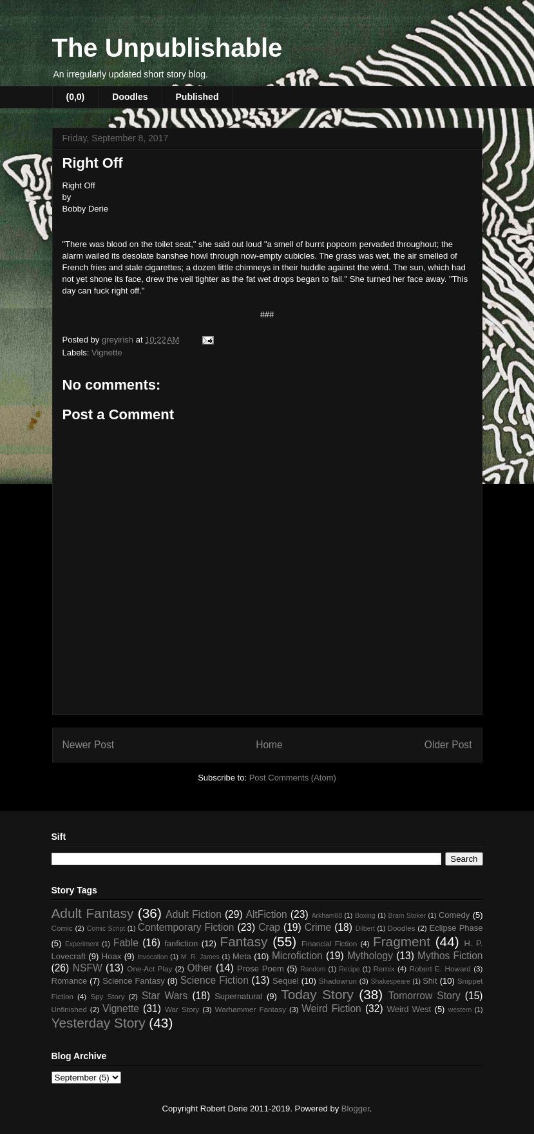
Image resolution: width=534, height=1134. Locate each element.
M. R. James (200, 956)
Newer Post (88, 744)
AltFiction (266, 914)
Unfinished (69, 1009)
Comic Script (106, 928)
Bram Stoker (407, 915)
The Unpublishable (167, 48)
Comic (62, 928)
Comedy (454, 915)
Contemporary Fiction (186, 927)
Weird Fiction (331, 1008)
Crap (269, 927)
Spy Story (107, 996)
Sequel (285, 981)
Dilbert (365, 928)
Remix (383, 968)
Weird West (409, 1009)
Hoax (111, 956)
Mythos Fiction (449, 955)
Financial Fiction (329, 943)
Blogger (355, 1108)
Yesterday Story (99, 1022)
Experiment (82, 944)
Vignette (106, 352)
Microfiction (297, 955)
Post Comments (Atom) (292, 777)
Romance (70, 981)
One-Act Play (149, 968)
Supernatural (238, 996)
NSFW (87, 967)
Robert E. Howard (440, 968)
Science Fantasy (133, 981)
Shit (430, 981)
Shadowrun (338, 981)
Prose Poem (260, 968)
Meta (242, 956)
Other (199, 967)
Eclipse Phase (456, 928)
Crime (318, 927)
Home (269, 744)
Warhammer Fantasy (250, 1009)
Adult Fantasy (93, 913)
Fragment (401, 941)
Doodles (130, 97)
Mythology (370, 955)
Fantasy (243, 941)
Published (197, 97)
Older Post (448, 744)
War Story (182, 1009)
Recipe (349, 969)
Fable (125, 942)
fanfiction (181, 943)
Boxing (365, 915)
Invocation (152, 956)
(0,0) (75, 97)
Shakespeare (390, 981)
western (460, 1009)
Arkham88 (327, 915)
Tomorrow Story (424, 995)
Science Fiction (214, 980)
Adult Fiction (194, 914)
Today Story (317, 994)
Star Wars (164, 995)
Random (312, 969)
